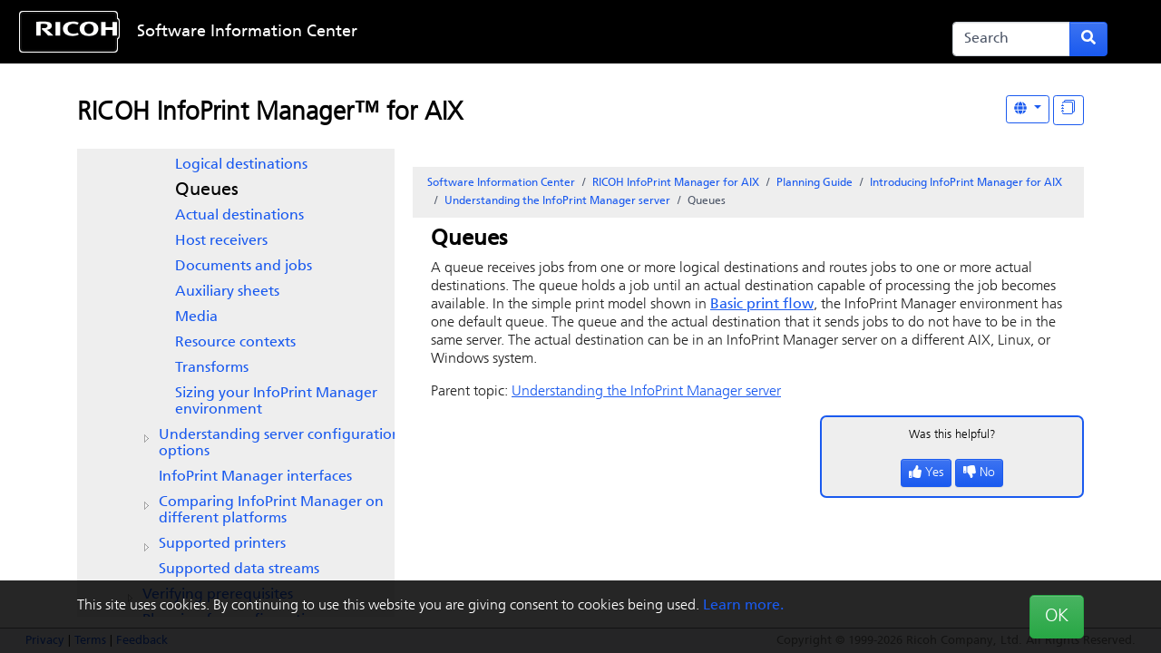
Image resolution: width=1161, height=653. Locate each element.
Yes (926, 473)
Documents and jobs (243, 266)
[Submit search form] (1088, 39)
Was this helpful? (952, 435)
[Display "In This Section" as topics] (1068, 110)
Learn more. (743, 606)
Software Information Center (247, 32)
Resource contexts (235, 343)
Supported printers (222, 544)
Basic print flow (762, 304)
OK (1056, 617)
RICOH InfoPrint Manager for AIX (675, 183)
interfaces (255, 477)
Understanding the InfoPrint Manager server (557, 201)
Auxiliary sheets (227, 292)
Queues (207, 190)
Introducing (966, 183)
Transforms (212, 368)
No (979, 473)
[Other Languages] (1027, 109)
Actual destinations (239, 216)
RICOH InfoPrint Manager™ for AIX (270, 113)
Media (196, 317)
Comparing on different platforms (271, 510)
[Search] (1011, 39)
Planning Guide (814, 183)
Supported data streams (239, 569)
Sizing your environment (276, 401)
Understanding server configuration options (280, 443)
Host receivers (221, 241)
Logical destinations (241, 165)
